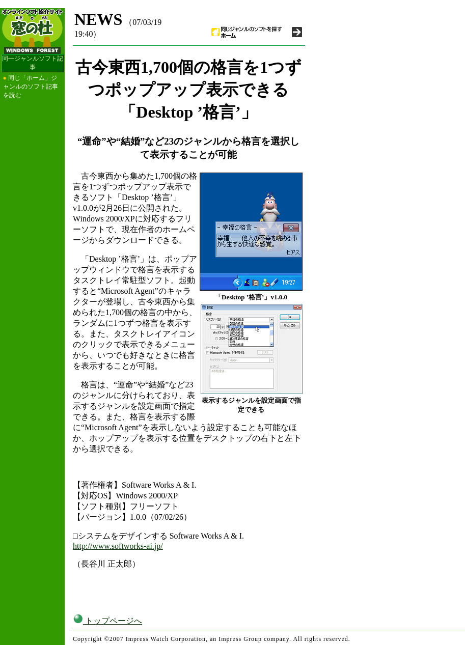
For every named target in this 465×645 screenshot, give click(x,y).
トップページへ (107, 620)
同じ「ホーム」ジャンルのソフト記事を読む (30, 86)
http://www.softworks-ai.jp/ (118, 546)
